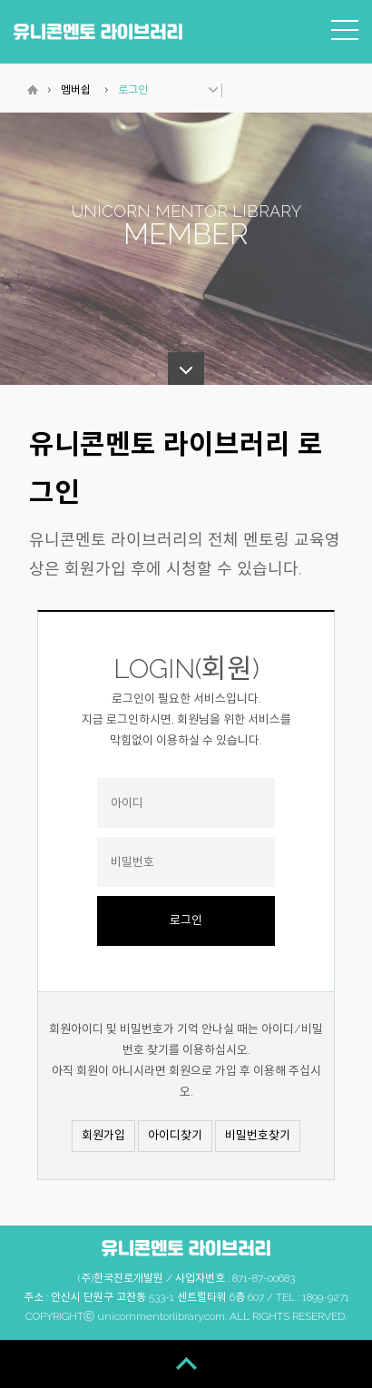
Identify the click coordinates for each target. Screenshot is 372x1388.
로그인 (133, 90)
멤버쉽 (76, 90)
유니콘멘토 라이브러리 (98, 31)
